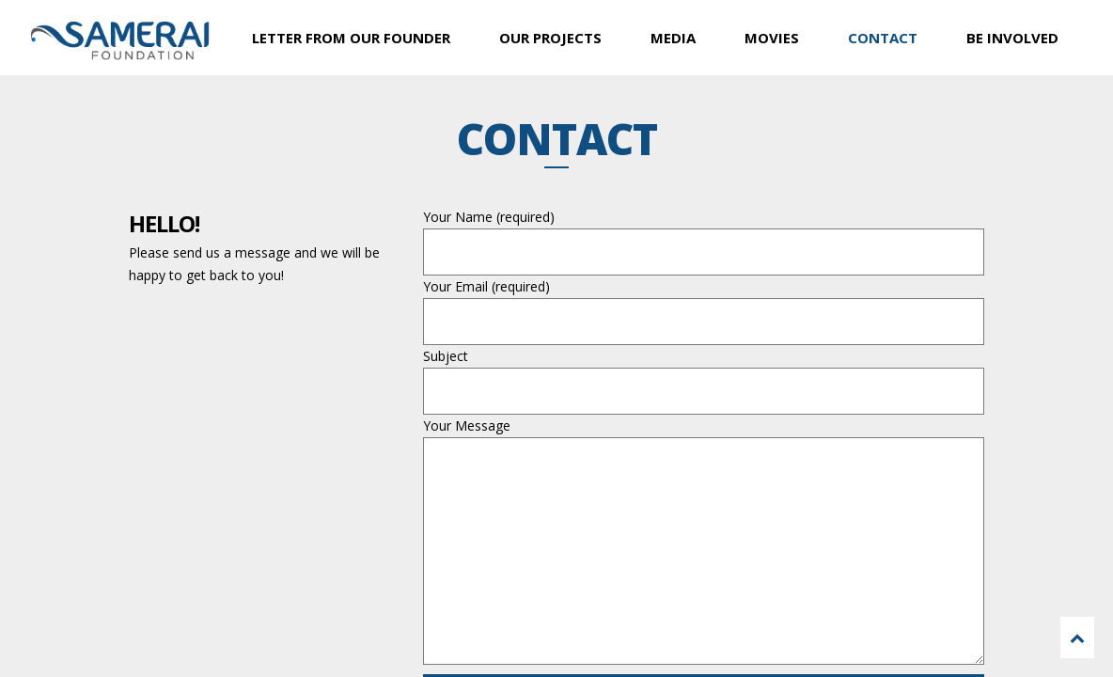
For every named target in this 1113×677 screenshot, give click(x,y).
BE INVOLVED (1012, 37)
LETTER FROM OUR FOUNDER (351, 37)
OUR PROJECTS (550, 37)
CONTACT (882, 37)
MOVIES (772, 37)
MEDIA (673, 37)
